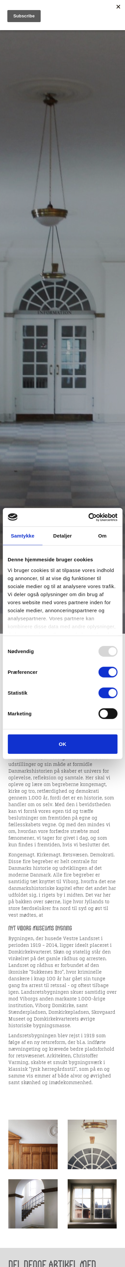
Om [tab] (102, 536)
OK (62, 744)
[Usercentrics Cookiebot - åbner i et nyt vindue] (89, 517)
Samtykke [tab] (22, 536)
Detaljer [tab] (62, 536)
